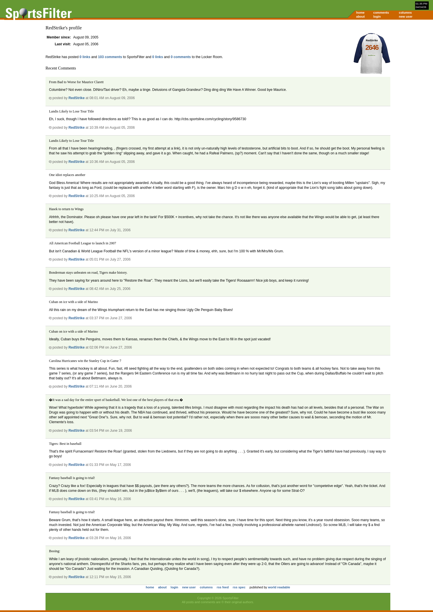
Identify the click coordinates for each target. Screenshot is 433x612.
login (377, 16)
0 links (85, 57)
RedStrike (77, 98)
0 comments (181, 57)
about (360, 16)
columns (405, 12)
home (360, 12)
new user (406, 16)
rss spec (239, 587)
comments (381, 12)
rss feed (223, 587)
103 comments (110, 57)
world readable (279, 587)
